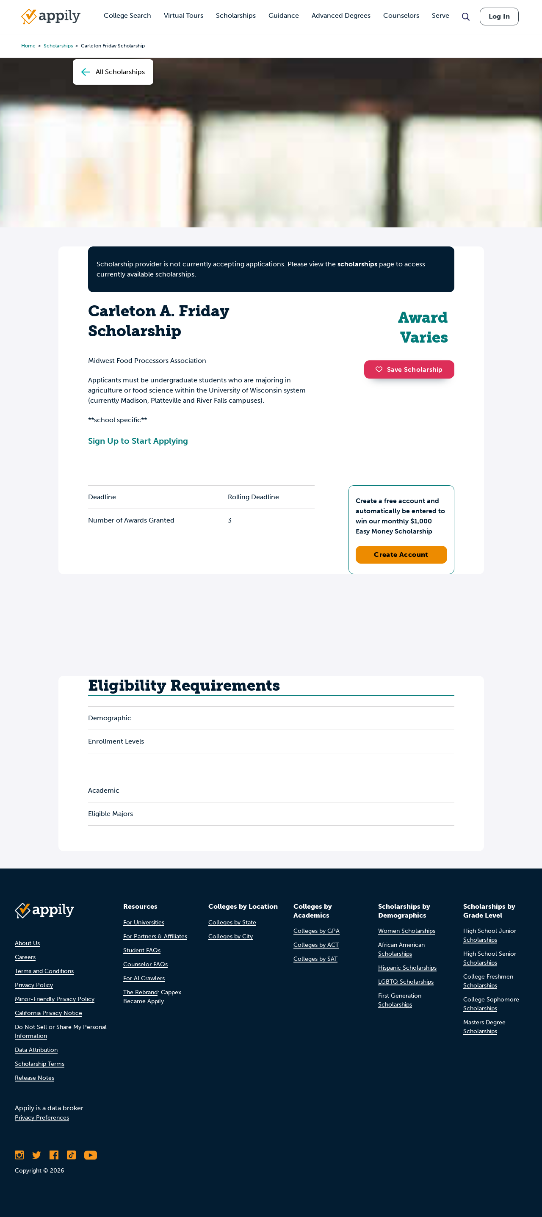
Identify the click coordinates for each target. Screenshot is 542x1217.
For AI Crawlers (144, 978)
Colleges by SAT (315, 959)
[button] (381, 369)
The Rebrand (140, 992)
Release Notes (34, 1077)
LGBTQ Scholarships (406, 981)
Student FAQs (141, 950)
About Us (27, 943)
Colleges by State (232, 922)
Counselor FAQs (145, 964)
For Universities (143, 922)
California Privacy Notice (48, 1013)
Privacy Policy (34, 985)
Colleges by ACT (316, 945)
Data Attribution (36, 1050)
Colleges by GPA (316, 931)
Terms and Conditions (44, 971)
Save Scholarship (409, 369)
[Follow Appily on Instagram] (19, 1155)
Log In (499, 16)
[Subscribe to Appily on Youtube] (90, 1155)
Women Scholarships (406, 931)
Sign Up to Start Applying (138, 441)
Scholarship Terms (39, 1064)
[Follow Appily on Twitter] (36, 1155)
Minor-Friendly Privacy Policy (54, 999)
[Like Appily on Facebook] (54, 1155)
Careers (25, 957)
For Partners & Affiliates (155, 936)
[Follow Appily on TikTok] (71, 1155)
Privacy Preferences (42, 1117)
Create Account (401, 554)
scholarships (357, 264)
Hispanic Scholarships (407, 967)
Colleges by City (230, 936)
